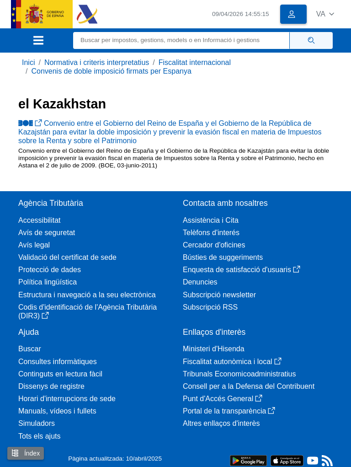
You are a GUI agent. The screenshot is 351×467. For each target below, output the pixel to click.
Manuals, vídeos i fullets (57, 411)
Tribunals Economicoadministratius (239, 374)
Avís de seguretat (46, 232)
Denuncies (200, 282)
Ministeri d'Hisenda (214, 349)
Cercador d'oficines (214, 245)
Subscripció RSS (210, 307)
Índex (25, 453)
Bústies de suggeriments (223, 257)
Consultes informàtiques (57, 361)
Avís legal (34, 245)
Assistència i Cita (211, 220)
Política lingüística (47, 282)
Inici (28, 62)
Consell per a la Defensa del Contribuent (248, 386)
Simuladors (36, 423)
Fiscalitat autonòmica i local (232, 361)
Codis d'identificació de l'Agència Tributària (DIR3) (87, 311)
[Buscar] (181, 40)
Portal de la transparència (229, 411)
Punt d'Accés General (222, 399)
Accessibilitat (39, 220)
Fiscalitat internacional (195, 62)
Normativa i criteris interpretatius (96, 62)
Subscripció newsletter (219, 295)
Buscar (29, 349)
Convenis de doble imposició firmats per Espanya (111, 71)
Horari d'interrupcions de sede (67, 399)
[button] (325, 14)
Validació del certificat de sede (67, 257)
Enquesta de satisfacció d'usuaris (241, 270)
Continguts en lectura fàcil (60, 374)
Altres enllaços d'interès (221, 423)
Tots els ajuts (39, 436)
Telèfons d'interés (211, 232)
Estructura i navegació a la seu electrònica (87, 295)
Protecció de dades (49, 270)
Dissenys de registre (51, 386)
